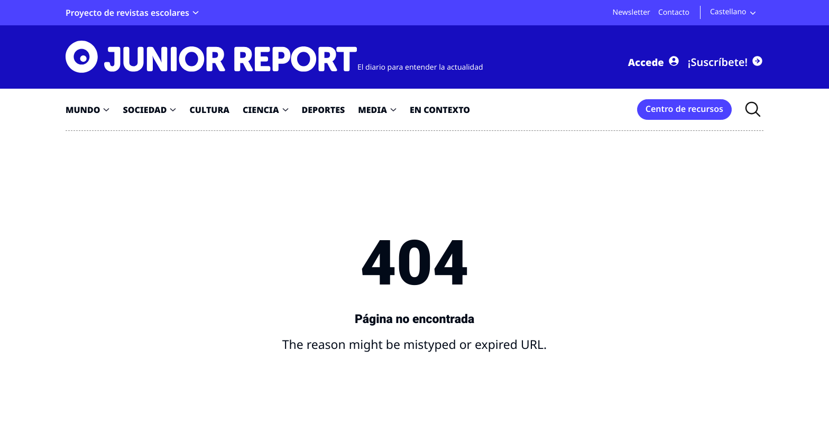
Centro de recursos (684, 109)
